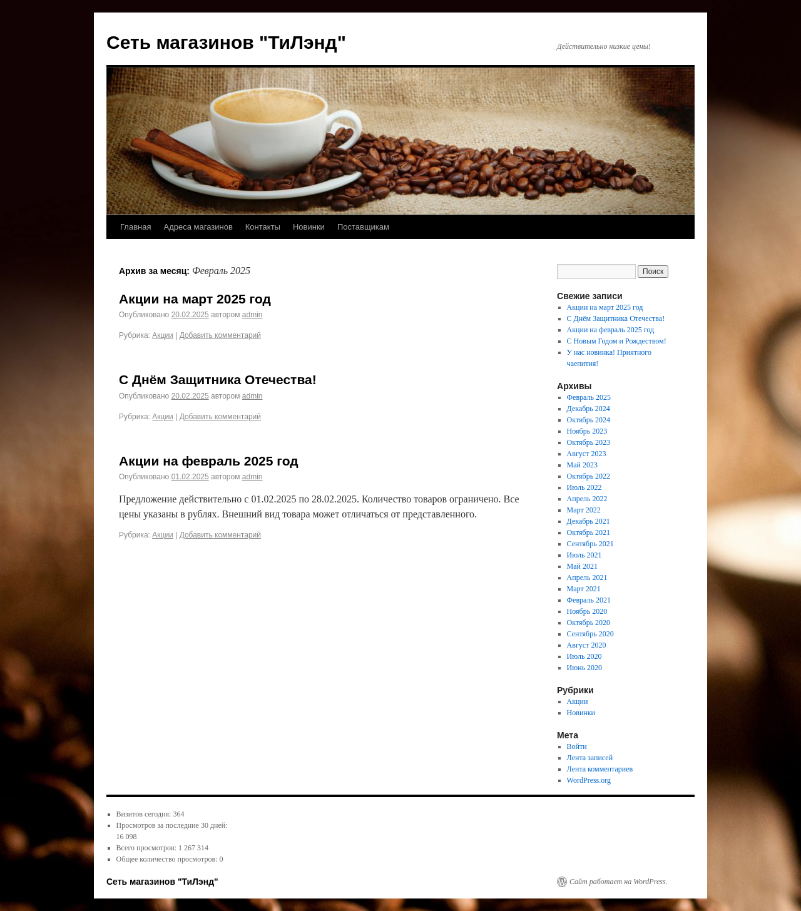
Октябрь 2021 (589, 532)
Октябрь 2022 (589, 476)
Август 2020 (586, 645)
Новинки (309, 227)
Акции (162, 335)
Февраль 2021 (589, 600)
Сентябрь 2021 (590, 543)
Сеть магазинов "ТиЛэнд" (226, 42)
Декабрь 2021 (588, 521)
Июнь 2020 (585, 667)
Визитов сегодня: (144, 814)
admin (252, 314)
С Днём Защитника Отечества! (218, 379)
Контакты (262, 227)
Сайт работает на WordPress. (618, 881)
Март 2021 (584, 588)
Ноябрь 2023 (587, 431)
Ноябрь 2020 (587, 611)
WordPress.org (589, 780)
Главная (135, 227)
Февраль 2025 (589, 397)
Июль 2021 (584, 555)
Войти (577, 746)
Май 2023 (582, 465)
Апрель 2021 (587, 577)
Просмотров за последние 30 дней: (172, 825)
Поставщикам (363, 227)
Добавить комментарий (220, 335)
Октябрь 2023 (589, 442)
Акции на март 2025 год (195, 299)
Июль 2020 (584, 656)
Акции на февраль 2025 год (208, 461)
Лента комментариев (600, 769)
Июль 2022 (584, 487)
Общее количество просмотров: (168, 859)
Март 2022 (584, 510)
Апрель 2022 (587, 498)
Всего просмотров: (147, 847)
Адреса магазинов (197, 227)
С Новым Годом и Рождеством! (616, 341)
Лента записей (590, 757)
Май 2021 (582, 566)
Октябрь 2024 (589, 419)
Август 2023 (586, 453)
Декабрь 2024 (588, 408)
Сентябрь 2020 (590, 633)
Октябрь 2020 (589, 622)
